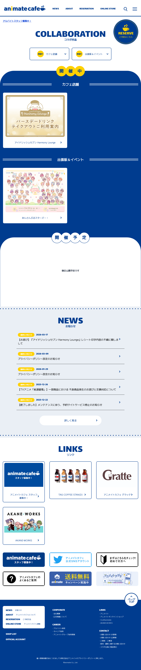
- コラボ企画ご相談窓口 (108, 647)
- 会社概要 (56, 613)
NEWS (55, 9)
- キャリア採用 (57, 631)
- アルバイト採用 (58, 628)
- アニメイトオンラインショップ (111, 616)
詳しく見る (80, 420)
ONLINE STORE (108, 9)
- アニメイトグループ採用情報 (63, 634)
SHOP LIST (11, 634)
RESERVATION (86, 9)
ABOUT (69, 9)
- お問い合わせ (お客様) (108, 634)
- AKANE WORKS (106, 623)
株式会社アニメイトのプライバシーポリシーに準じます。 (82, 658)
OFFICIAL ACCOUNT (15, 640)
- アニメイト (104, 613)
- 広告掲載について (59, 616)
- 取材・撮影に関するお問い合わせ (112, 643)
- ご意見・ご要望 (105, 640)
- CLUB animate (105, 620)
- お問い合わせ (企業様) (108, 637)
